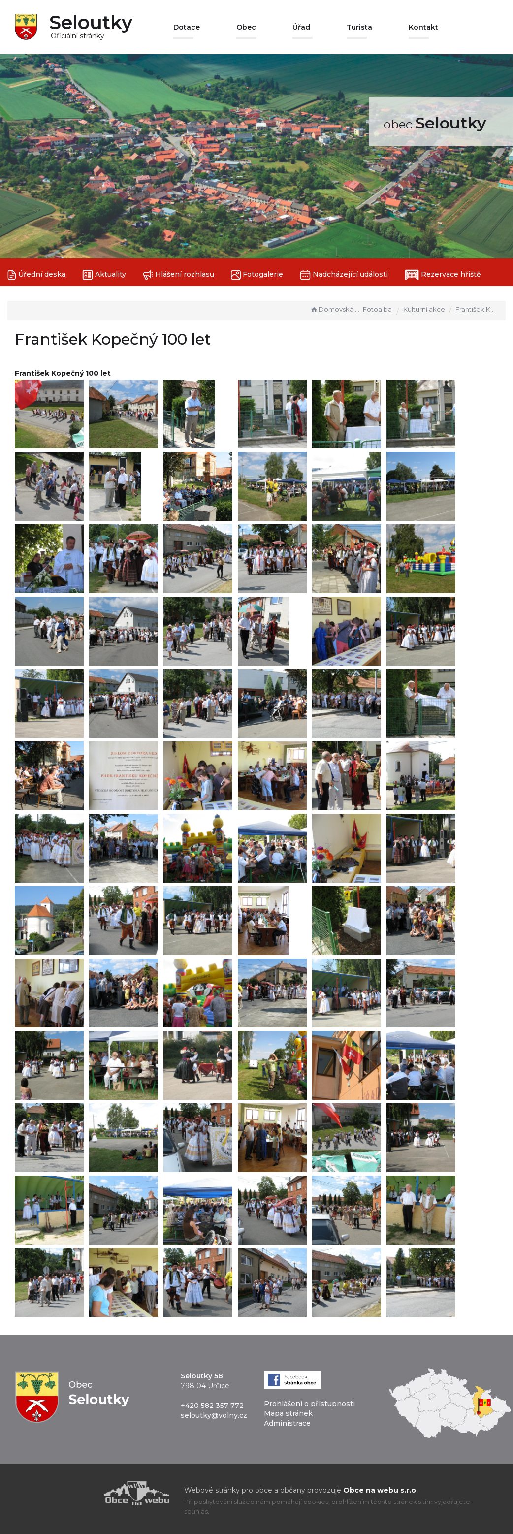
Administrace (287, 1423)
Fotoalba (377, 309)
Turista (359, 27)
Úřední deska (36, 275)
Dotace (186, 27)
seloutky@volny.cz (214, 1415)
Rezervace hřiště (443, 274)
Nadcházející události (344, 275)
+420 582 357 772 (212, 1405)
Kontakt (423, 27)
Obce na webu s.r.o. (380, 1490)
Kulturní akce (424, 309)
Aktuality (104, 275)
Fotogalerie (257, 275)
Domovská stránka (335, 309)
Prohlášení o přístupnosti (309, 1403)
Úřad (301, 27)
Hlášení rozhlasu (178, 275)
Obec (246, 27)
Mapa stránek (288, 1413)
